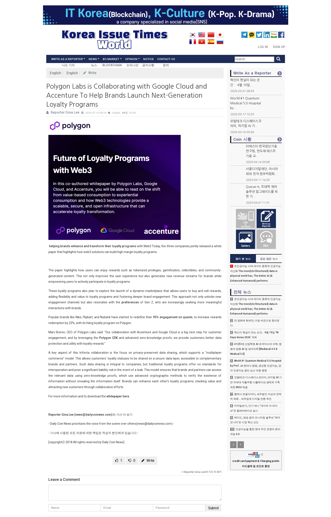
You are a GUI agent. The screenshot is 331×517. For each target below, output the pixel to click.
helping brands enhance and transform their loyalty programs (92, 246)
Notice (148, 59)
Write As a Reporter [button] (67, 59)
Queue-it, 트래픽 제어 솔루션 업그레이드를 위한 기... (262, 191)
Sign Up (279, 47)
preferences (130, 302)
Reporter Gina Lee (63, 112)
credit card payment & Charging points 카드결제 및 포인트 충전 (255, 460)
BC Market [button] (111, 59)
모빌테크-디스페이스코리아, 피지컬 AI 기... (245, 123)
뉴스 (94, 65)
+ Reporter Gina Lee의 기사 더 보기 (202, 472)
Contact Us (166, 59)
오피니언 (132, 65)
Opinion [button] (131, 59)
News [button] (93, 59)
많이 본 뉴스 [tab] (243, 258)
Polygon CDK (108, 338)
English (55, 73)
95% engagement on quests (172, 317)
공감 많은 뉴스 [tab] (269, 258)
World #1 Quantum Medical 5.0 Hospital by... (245, 103)
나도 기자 (68, 65)
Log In (263, 47)
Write (89, 73)
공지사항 (148, 65)
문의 (166, 65)
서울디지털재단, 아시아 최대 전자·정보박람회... (262, 171)
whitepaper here (117, 396)
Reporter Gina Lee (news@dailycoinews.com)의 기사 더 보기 (90, 414)
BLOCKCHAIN (112, 65)
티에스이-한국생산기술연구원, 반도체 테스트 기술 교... (261, 151)
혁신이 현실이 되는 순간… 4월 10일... (245, 82)
